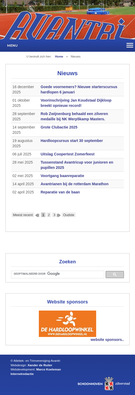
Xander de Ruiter (40, 365)
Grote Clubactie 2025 (59, 127)
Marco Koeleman (48, 369)
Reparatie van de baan (60, 192)
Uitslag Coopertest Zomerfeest (68, 154)
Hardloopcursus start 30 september (72, 141)
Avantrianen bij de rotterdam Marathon (75, 184)
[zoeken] (57, 274)
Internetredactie (22, 373)
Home (59, 56)
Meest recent (23, 215)
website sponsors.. (107, 339)
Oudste (68, 215)
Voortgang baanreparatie (62, 176)
